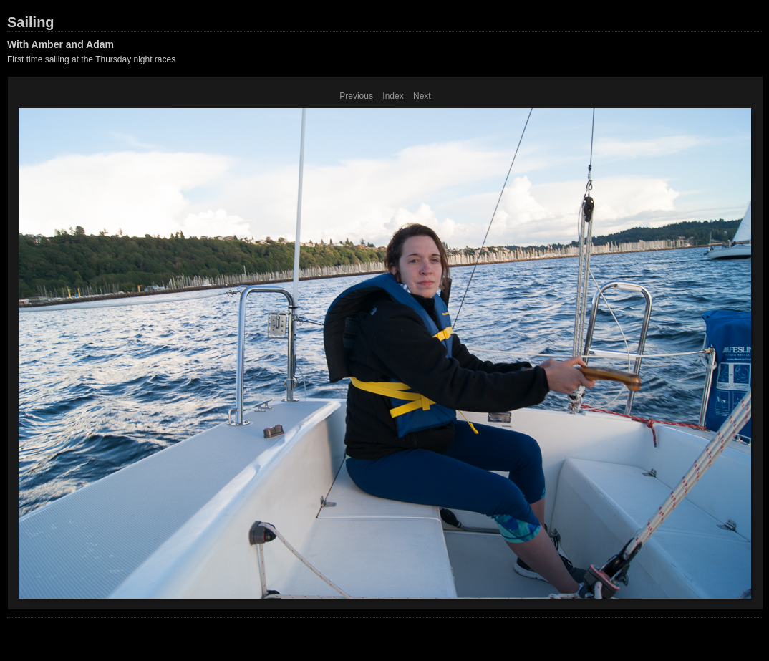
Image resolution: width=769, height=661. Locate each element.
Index (392, 96)
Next (422, 96)
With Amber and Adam (60, 44)
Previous (356, 96)
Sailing (30, 22)
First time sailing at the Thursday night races (91, 59)
